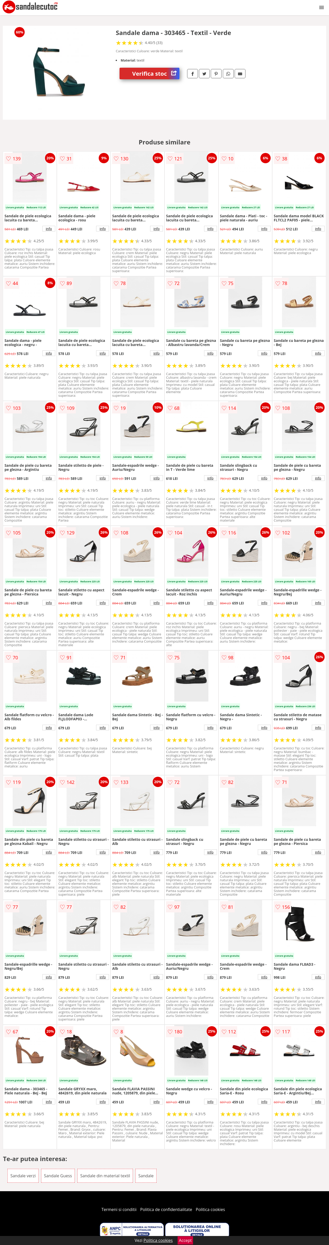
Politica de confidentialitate (166, 1209)
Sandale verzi (22, 1176)
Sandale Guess (58, 1176)
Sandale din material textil (105, 1176)
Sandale (145, 1176)
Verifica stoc (155, 73)
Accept (185, 1240)
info (49, 228)
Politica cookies (210, 1209)
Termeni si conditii (119, 1209)
